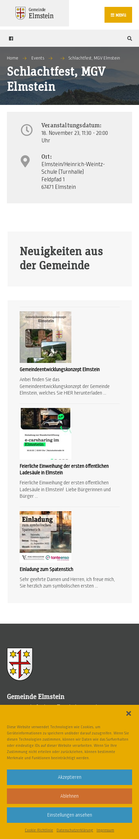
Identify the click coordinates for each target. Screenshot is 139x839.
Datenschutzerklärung (75, 830)
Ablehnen (69, 796)
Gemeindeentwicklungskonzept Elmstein (60, 369)
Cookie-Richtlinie (39, 830)
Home (12, 58)
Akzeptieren (69, 777)
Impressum (105, 830)
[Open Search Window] (128, 38)
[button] (128, 713)
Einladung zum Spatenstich (46, 569)
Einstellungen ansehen (69, 815)
